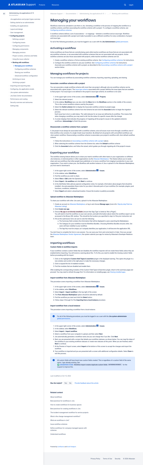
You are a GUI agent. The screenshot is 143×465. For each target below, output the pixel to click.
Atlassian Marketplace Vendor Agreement (67, 234)
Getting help (14, 106)
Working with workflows (21, 62)
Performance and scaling (18, 99)
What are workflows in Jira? (59, 420)
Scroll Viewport (71, 446)
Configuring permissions (21, 46)
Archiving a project (19, 82)
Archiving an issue (19, 79)
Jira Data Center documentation (21, 96)
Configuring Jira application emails (22, 89)
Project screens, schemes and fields (25, 56)
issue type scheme (81, 89)
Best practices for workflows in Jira (62, 401)
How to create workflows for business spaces (65, 405)
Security (117, 459)
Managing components (20, 49)
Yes (65, 383)
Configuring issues (19, 42)
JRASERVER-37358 (65, 365)
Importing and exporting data (20, 86)
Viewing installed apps (117, 272)
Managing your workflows (24, 66)
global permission (122, 42)
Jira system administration (19, 92)
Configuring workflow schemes (25, 69)
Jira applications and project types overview (25, 19)
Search (125, 5)
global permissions (63, 318)
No (70, 383)
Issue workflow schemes (58, 424)
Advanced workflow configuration (26, 76)
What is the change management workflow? (65, 416)
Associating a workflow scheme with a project (116, 65)
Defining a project (19, 39)
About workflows (56, 397)
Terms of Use (107, 459)
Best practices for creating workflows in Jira (65, 409)
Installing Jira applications (19, 26)
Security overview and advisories (21, 102)
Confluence (61, 446)
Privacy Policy (95, 459)
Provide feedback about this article (86, 383)
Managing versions (19, 52)
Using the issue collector (21, 59)
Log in (131, 5)
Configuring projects (17, 36)
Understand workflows (58, 434)
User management (16, 32)
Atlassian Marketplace (101, 159)
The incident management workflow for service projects (69, 412)
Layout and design (16, 29)
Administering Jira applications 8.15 (21, 13)
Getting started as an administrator (22, 22)
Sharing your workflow (22, 72)
